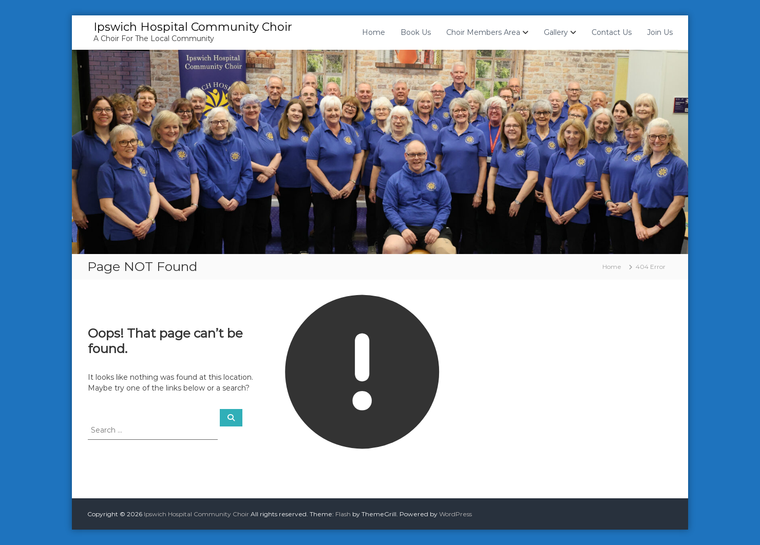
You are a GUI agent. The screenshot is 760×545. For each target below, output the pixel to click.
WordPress (455, 514)
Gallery (556, 32)
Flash (343, 514)
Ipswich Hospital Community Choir (192, 27)
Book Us (416, 32)
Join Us (660, 32)
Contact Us (612, 32)
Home (373, 32)
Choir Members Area (483, 32)
